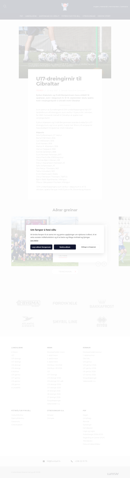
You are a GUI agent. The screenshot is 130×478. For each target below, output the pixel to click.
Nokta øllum (65, 247)
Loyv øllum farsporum (41, 247)
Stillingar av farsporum (88, 247)
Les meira (34, 240)
